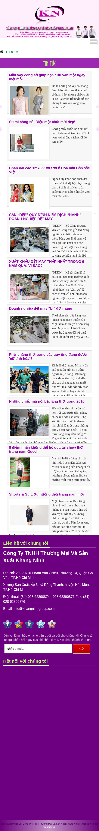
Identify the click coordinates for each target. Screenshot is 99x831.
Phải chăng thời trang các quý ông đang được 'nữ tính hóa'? (48, 356)
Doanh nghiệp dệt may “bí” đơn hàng (40, 308)
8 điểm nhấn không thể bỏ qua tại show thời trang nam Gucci (46, 449)
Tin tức (12, 52)
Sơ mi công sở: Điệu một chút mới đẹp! (42, 122)
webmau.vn (49, 827)
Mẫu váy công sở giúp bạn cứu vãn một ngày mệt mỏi (47, 77)
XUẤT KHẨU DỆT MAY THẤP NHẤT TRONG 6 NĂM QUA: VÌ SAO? (46, 264)
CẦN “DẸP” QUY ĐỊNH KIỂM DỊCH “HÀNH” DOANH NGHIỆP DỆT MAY (45, 217)
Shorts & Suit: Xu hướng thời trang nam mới (46, 494)
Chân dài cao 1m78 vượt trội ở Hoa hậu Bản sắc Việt (49, 170)
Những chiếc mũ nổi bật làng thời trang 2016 (46, 401)
